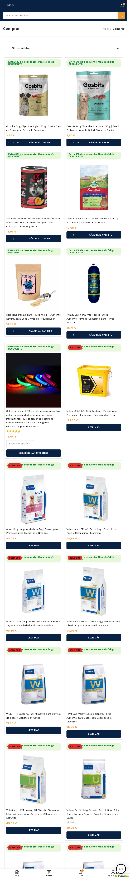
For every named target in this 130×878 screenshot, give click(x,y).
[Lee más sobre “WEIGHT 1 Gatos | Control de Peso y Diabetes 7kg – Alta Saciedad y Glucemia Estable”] (33, 637)
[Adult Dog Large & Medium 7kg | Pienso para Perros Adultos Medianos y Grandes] (33, 494)
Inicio (105, 28)
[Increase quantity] (18, 142)
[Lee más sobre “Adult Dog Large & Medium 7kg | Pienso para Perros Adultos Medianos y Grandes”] (33, 545)
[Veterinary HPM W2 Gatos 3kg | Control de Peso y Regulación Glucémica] (93, 494)
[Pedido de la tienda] (117, 48)
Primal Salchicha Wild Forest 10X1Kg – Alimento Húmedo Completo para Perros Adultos (90, 318)
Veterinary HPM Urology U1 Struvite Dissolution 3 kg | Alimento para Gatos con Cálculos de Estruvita (33, 814)
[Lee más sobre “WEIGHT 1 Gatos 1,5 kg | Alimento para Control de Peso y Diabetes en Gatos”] (33, 730)
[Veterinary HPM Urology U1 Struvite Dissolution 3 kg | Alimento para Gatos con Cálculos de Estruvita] (33, 775)
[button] (33, 142)
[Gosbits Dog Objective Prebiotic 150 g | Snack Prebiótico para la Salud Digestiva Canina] (93, 91)
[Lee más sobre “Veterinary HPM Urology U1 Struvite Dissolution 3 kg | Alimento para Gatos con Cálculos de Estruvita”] (33, 830)
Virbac (70, 822)
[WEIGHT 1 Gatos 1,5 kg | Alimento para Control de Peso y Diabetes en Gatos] (33, 678)
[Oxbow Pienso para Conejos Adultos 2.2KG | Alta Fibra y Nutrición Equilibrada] (93, 183)
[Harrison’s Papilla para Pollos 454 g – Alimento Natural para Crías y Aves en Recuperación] (33, 279)
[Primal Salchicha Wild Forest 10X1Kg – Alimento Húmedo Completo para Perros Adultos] (93, 279)
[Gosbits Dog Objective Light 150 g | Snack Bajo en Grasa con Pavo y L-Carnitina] (33, 91)
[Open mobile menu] (8, 5)
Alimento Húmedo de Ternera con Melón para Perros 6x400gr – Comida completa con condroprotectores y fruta (33, 222)
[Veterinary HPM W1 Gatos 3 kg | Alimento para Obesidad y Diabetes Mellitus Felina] (93, 586)
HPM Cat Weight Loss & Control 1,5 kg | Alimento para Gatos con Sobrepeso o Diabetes (89, 717)
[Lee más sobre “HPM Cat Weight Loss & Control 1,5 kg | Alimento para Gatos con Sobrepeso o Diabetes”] (93, 734)
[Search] (64, 15)
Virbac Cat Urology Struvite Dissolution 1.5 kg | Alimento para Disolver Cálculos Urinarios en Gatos (93, 814)
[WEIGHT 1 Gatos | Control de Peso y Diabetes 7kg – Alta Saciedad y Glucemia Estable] (33, 586)
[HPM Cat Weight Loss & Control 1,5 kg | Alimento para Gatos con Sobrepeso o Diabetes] (93, 678)
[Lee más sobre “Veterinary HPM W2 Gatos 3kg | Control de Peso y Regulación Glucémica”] (93, 545)
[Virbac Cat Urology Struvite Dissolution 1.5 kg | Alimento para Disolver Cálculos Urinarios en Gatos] (93, 775)
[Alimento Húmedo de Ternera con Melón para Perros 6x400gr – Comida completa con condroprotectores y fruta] (33, 183)
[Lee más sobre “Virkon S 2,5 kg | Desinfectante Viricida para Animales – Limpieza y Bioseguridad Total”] (93, 427)
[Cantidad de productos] (13, 142)
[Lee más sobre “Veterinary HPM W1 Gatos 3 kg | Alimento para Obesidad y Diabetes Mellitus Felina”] (93, 637)
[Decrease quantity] (8, 142)
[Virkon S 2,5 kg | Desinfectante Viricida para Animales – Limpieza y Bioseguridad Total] (93, 376)
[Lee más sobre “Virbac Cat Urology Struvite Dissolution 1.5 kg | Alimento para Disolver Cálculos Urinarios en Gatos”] (93, 835)
